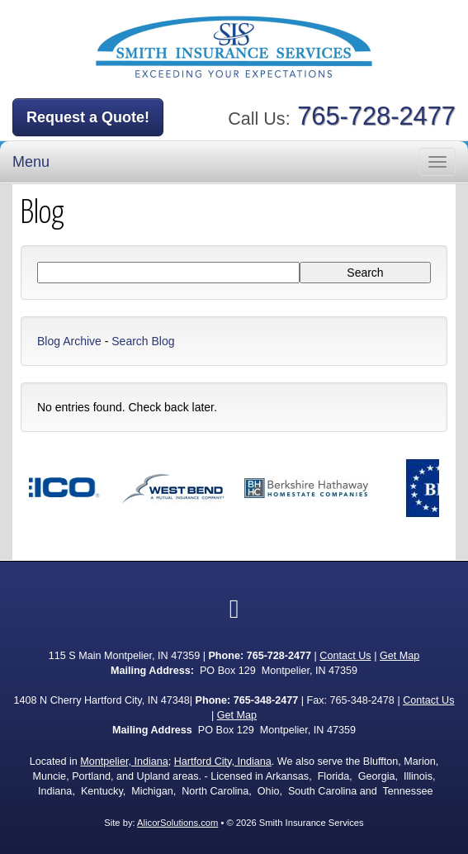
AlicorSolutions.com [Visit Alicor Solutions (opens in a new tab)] (177, 823)
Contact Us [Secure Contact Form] (345, 656)
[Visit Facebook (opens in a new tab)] (234, 609)
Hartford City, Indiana (223, 761)
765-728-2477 (376, 116)
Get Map (399, 656)
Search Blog (142, 341)
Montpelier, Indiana (124, 761)
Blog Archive (69, 341)
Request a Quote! (87, 117)
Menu (31, 162)
